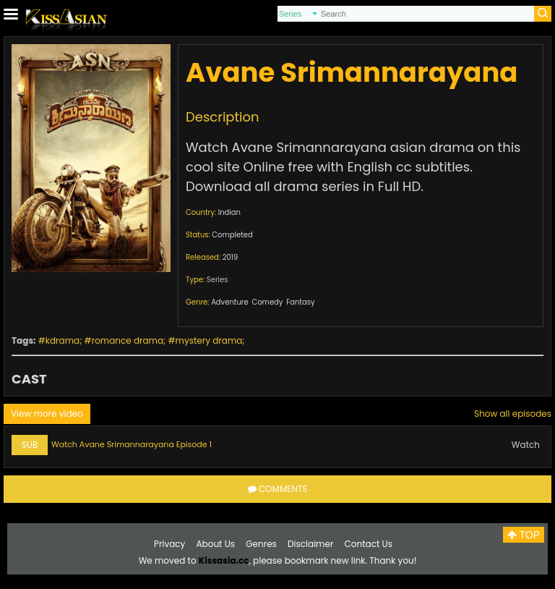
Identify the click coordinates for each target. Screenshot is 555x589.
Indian (229, 212)
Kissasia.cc (224, 560)
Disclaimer (310, 544)
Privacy (169, 544)
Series (217, 279)
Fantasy (300, 302)
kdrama (62, 340)
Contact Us (368, 544)
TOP (523, 535)
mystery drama (209, 340)
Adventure (230, 302)
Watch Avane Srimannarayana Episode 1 (131, 444)
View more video (47, 413)
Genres (261, 544)
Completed (232, 234)
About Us (216, 544)
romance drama (127, 340)
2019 (230, 257)
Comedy (267, 302)
